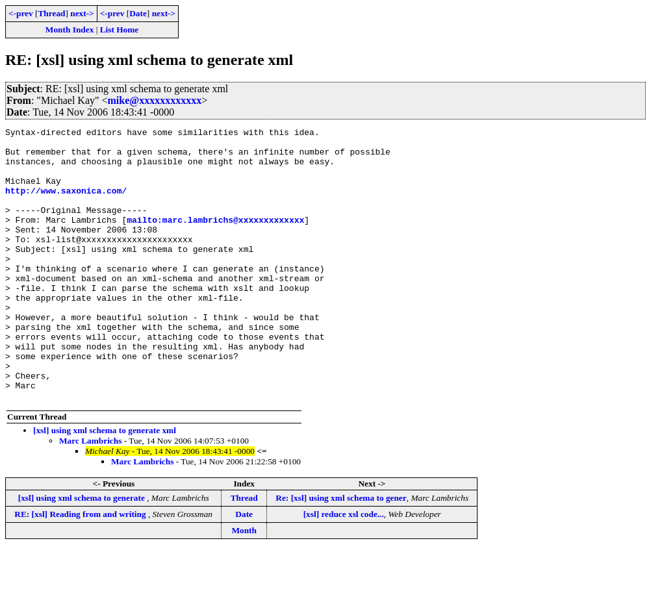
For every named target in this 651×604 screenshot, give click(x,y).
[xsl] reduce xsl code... (343, 568)
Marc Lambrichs (90, 495)
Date (138, 13)
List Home (119, 29)
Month (244, 585)
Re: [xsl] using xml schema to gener (340, 552)
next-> (82, 13)
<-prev (20, 13)
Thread (51, 13)
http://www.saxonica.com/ (66, 204)
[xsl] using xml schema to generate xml (104, 485)
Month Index (69, 29)
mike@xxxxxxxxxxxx (155, 100)
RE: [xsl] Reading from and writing (81, 568)
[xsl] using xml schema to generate (82, 552)
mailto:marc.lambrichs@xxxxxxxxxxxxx (215, 239)
